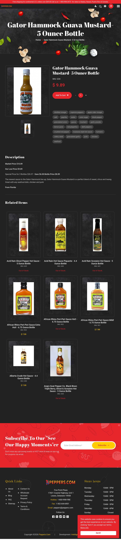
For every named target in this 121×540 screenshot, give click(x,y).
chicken (95, 137)
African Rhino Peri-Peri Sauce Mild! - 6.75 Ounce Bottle (97, 322)
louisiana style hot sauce (83, 132)
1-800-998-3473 (65, 2)
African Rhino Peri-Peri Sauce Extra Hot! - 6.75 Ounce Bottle (23, 327)
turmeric (100, 132)
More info (84, 528)
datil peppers (87, 127)
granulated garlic (74, 137)
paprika (64, 117)
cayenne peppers (77, 112)
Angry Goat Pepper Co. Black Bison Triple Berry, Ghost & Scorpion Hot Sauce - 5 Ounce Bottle (60, 389)
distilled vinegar (60, 112)
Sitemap (11, 505)
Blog (10, 497)
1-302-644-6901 (62, 505)
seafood (57, 142)
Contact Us (25, 490)
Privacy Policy (26, 503)
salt (55, 117)
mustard (83, 122)
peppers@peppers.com (63, 509)
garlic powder (96, 122)
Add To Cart (62, 95)
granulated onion (60, 122)
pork (86, 137)
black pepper (98, 117)
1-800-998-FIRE (64, 501)
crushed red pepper (61, 132)
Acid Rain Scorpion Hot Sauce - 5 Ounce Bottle (97, 263)
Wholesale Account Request (24, 497)
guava (74, 122)
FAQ (10, 501)
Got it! (98, 533)
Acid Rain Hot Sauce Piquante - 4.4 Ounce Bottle (60, 263)
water (73, 117)
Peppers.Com (44, 535)
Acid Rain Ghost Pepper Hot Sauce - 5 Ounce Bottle (23, 263)
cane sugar (84, 117)
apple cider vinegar (95, 112)
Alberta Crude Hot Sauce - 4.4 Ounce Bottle (23, 378)
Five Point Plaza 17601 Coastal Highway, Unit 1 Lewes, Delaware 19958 (60, 494)
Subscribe (102, 446)
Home (38, 40)
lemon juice (58, 127)
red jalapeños (72, 127)
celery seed (58, 137)
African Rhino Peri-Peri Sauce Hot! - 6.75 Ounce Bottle (60, 321)
